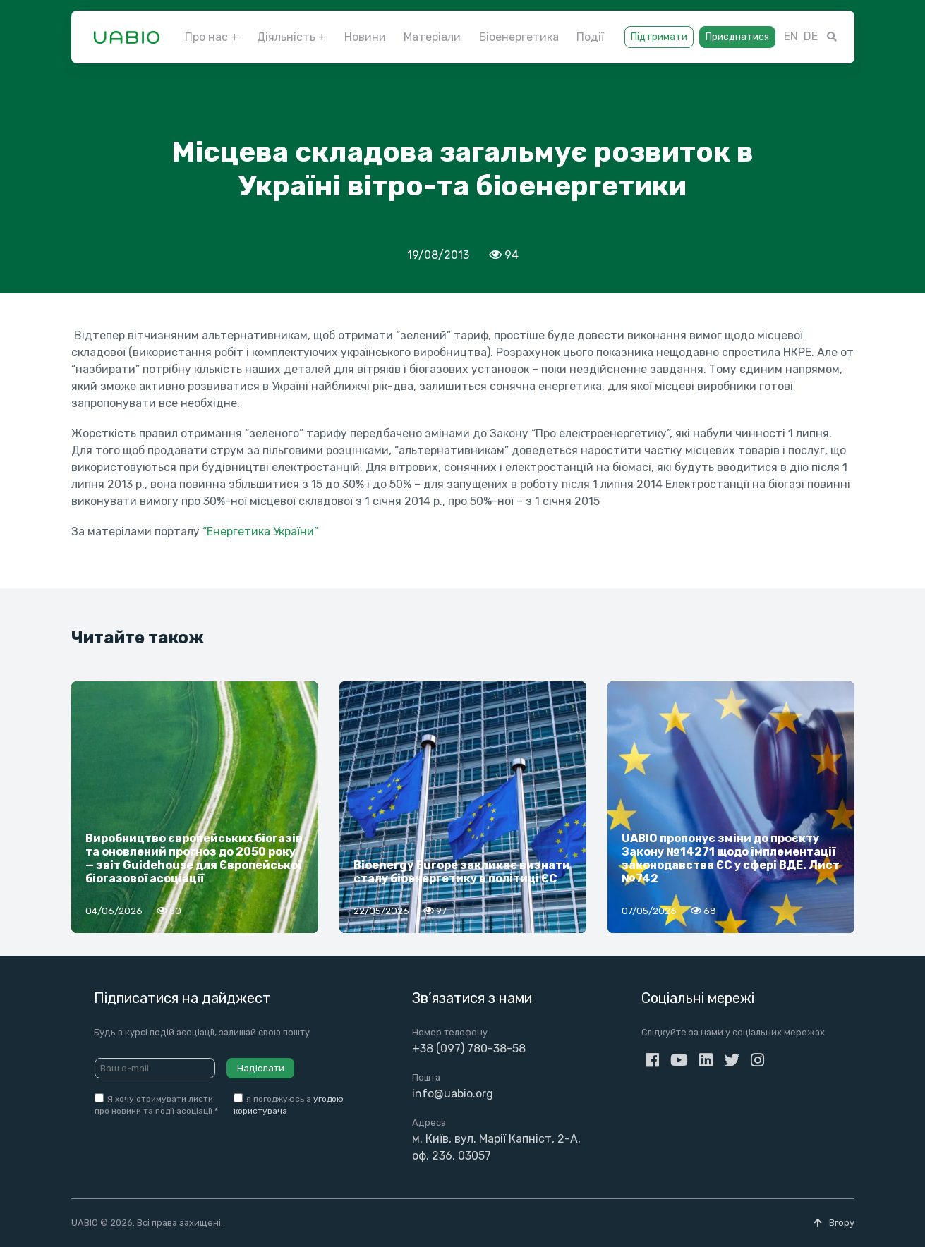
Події (590, 37)
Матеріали (432, 37)
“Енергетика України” (260, 531)
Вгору (834, 1222)
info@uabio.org (452, 1093)
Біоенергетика (519, 37)
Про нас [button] (206, 37)
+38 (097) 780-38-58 (469, 1048)
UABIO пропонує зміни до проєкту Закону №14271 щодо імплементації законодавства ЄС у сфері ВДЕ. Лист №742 (731, 859)
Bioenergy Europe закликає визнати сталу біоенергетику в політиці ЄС (461, 871)
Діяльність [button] (286, 37)
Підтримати (659, 37)
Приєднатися (737, 37)
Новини (365, 37)
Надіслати (260, 1068)
